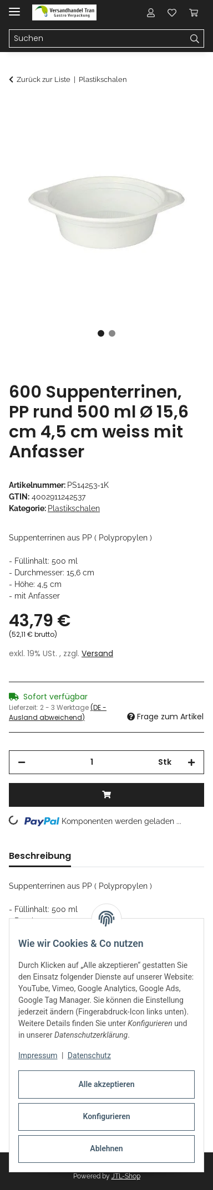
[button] (150, 12)
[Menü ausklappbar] (14, 7)
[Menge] (91, 762)
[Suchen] (195, 38)
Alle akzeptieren (106, 1084)
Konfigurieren (106, 1116)
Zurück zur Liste (43, 79)
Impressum (37, 1055)
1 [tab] (101, 333)
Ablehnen (106, 1148)
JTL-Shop (125, 1176)
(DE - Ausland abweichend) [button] (57, 712)
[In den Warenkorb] (18, 109)
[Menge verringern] (21, 762)
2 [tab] (112, 333)
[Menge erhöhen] (191, 762)
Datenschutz (89, 1055)
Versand (97, 653)
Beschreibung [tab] (40, 855)
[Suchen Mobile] (97, 38)
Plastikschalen (74, 508)
